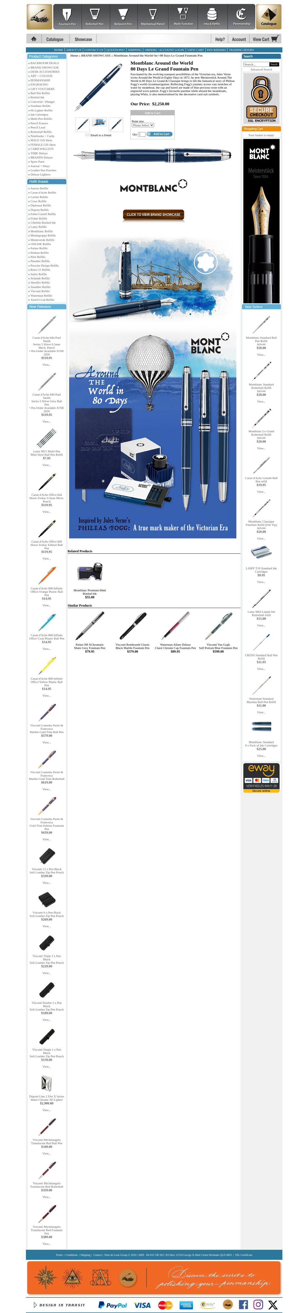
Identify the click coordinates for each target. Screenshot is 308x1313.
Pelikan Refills (40, 252)
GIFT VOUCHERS (43, 89)
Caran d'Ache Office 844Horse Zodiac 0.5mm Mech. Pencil (47, 498)
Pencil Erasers (39, 123)
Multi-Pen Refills (41, 118)
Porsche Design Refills (45, 265)
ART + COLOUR (41, 75)
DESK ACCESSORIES (45, 71)
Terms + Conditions (67, 1254)
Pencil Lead (38, 127)
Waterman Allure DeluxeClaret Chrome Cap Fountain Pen (175, 646)
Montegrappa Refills (43, 235)
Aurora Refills (39, 188)
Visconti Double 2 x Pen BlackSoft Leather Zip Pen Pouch (47, 1006)
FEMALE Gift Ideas (43, 144)
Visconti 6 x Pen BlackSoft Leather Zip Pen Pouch (47, 914)
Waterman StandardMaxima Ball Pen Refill (261, 700)
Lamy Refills (39, 226)
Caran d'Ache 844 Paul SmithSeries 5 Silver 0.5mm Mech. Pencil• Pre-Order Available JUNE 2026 (46, 346)
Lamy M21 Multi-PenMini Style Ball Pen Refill (47, 453)
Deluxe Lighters (40, 174)
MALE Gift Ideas (41, 140)
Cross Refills (39, 201)
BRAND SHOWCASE (45, 67)
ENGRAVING (39, 84)
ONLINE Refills (41, 244)
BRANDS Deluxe (42, 157)
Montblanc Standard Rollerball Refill (261, 386)
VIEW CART (195, 50)
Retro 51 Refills (40, 269)
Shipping (86, 1254)
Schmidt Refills (40, 278)
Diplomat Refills (41, 205)
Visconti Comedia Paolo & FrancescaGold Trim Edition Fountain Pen (47, 824)
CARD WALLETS (42, 148)
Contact (97, 1254)
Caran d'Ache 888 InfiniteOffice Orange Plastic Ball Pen (46, 592)
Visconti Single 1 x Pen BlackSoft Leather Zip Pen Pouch (47, 1053)
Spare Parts (38, 161)
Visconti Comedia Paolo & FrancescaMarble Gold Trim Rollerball (46, 775)
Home (74, 55)
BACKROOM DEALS (45, 63)
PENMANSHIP (40, 80)
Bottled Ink (38, 97)
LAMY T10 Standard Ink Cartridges (261, 570)
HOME (58, 50)
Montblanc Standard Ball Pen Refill (261, 339)
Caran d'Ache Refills (43, 192)
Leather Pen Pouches (43, 170)
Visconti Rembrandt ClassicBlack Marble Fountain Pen (132, 646)
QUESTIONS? (115, 50)
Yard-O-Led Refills (42, 299)
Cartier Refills (39, 197)
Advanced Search (261, 69)
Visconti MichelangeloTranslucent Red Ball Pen (46, 1141)
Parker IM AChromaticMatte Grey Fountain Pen (89, 646)
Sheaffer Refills (40, 282)
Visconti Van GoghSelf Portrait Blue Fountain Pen (218, 646)
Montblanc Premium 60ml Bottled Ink (90, 592)
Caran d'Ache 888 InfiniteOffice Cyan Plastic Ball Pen (46, 636)
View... (46, 364)
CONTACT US (93, 50)
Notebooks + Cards (42, 136)
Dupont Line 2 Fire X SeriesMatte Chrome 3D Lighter (46, 1098)
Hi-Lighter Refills (42, 110)
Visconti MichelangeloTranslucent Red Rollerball (46, 1185)
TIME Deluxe (39, 153)
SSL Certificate (244, 1254)
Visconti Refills (40, 291)
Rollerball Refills (41, 131)
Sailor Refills (39, 274)
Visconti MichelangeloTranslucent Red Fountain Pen (47, 1230)
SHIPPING (135, 50)
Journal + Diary (40, 166)
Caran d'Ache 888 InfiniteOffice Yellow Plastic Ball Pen (47, 682)
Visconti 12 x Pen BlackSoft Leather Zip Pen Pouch (47, 870)
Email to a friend (101, 135)
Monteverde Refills (42, 239)
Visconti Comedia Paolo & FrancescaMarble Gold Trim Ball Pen (47, 729)
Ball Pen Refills (40, 93)
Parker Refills (39, 248)
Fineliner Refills (41, 106)
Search (274, 64)
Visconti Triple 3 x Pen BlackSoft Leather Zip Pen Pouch (47, 959)
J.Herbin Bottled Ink (43, 222)
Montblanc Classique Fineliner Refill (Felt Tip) (261, 523)
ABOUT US (74, 50)
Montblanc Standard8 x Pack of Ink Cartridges (261, 743)
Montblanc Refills (42, 231)
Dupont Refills (40, 209)
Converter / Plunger (43, 101)
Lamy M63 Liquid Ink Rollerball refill (261, 613)
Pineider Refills (40, 261)
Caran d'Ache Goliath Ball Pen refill (261, 479)
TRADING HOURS (241, 50)
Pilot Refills (38, 256)
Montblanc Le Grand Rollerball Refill (261, 432)
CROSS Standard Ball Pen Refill (261, 656)
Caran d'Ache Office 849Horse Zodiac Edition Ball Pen (47, 545)
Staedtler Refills (40, 287)
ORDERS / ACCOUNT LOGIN (164, 50)
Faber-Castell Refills (43, 214)
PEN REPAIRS (216, 50)
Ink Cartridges (39, 114)
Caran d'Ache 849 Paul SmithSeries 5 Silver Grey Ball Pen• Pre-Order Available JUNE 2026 (46, 403)
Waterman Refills (41, 295)
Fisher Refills (39, 218)
